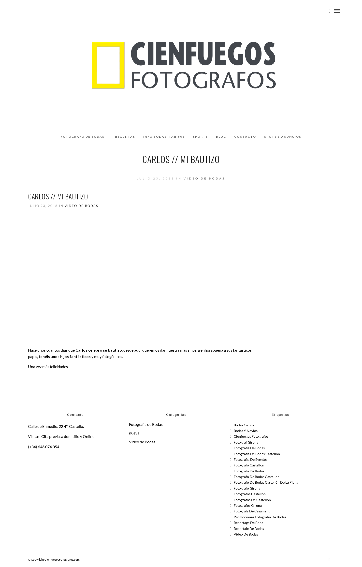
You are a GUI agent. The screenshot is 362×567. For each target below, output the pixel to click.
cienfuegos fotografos (251, 436)
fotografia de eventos (250, 459)
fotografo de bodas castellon (256, 477)
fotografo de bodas (249, 471)
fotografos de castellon (252, 500)
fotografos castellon (250, 494)
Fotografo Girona (247, 488)
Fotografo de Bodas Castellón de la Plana (266, 482)
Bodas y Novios (246, 431)
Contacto (245, 136)
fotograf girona (246, 442)
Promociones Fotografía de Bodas (260, 517)
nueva (134, 433)
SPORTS (200, 136)
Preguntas (124, 136)
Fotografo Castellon (249, 465)
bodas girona (244, 425)
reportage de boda (248, 523)
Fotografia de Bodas (146, 424)
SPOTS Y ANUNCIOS (282, 136)
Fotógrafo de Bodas (82, 136)
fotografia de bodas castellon (257, 454)
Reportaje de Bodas (249, 528)
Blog (221, 136)
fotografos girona (248, 505)
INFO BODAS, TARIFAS (164, 136)
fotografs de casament (252, 511)
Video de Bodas (204, 178)
